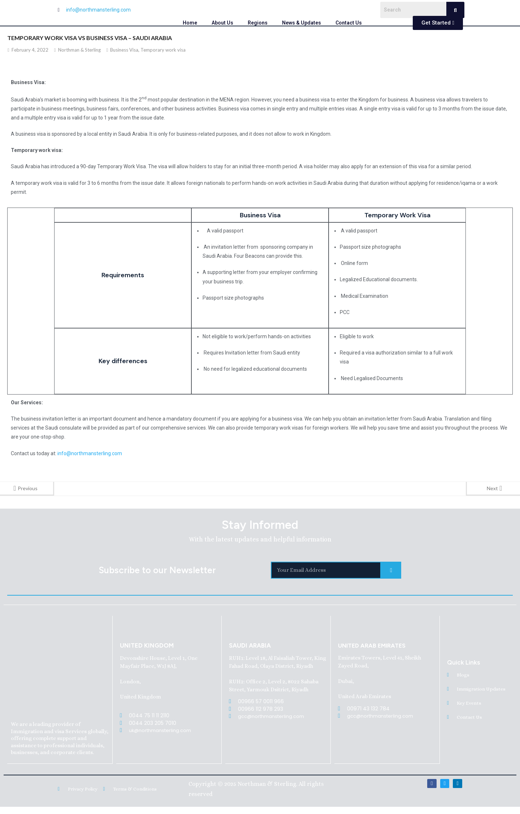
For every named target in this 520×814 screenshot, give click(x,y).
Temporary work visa (163, 50)
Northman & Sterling (79, 50)
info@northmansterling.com (89, 453)
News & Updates (301, 23)
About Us (222, 23)
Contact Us (348, 23)
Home (190, 23)
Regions (258, 23)
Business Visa (124, 50)
